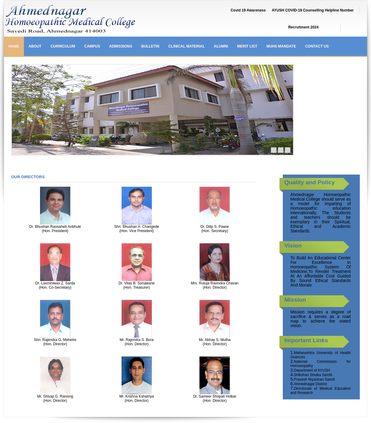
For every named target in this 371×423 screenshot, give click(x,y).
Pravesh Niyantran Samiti (314, 379)
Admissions (120, 46)
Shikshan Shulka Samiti (313, 375)
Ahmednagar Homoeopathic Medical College (102, 19)
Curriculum (63, 46)
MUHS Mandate (281, 46)
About (35, 46)
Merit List (247, 46)
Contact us (317, 46)
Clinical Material (186, 46)
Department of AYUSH (312, 370)
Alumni (221, 46)
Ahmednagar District (310, 384)
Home (13, 46)
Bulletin (150, 46)
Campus (92, 46)
